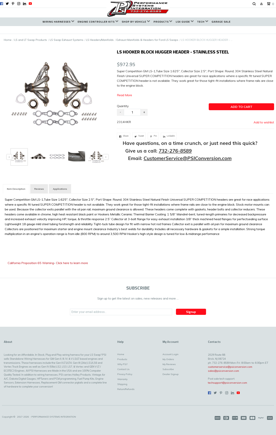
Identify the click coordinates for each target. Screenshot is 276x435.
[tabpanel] (138, 215)
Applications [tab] (60, 188)
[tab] (16, 189)
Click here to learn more (72, 263)
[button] (254, 4)
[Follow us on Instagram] (18, 3)
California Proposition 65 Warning (31, 263)
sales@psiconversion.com (223, 370)
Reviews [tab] (39, 188)
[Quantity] (132, 112)
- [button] (120, 112)
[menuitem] (58, 21)
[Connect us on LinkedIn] (24, 3)
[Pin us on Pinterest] (13, 3)
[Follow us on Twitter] (7, 3)
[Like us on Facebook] (1, 3)
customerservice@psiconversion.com (230, 366)
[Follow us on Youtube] (30, 3)
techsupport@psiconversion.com (227, 382)
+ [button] (144, 112)
